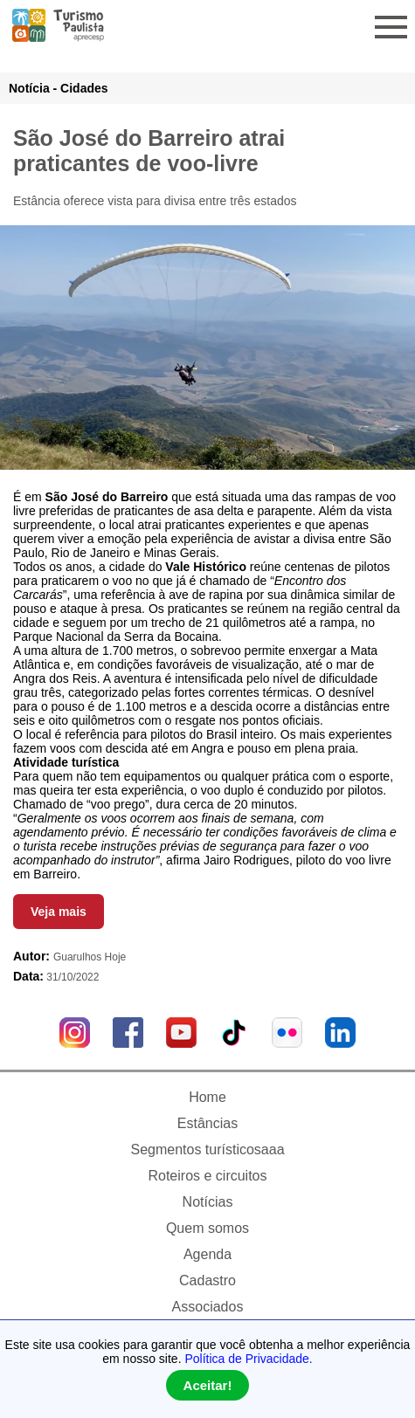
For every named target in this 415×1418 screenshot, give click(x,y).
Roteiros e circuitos (207, 1175)
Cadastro (207, 1280)
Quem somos (207, 1228)
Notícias (208, 1201)
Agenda (207, 1254)
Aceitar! (207, 1385)
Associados (208, 1306)
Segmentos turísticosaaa (207, 1149)
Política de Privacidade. (248, 1359)
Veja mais (58, 912)
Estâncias (207, 1123)
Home (207, 1097)
